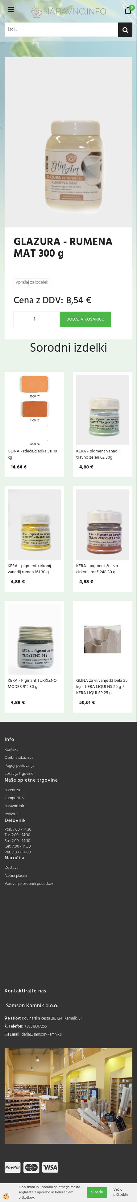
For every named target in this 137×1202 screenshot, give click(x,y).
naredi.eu (12, 790)
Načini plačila (16, 876)
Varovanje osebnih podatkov (29, 884)
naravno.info (15, 806)
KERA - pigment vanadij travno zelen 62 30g (97, 454)
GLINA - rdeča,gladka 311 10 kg (32, 454)
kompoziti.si (15, 798)
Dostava (12, 868)
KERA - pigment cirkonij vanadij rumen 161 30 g (29, 568)
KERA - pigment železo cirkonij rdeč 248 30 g (97, 568)
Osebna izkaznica (19, 757)
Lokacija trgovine (19, 774)
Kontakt (11, 749)
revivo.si (11, 814)
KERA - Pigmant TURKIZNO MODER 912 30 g (32, 683)
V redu (97, 1192)
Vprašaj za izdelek (31, 282)
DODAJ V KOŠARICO (85, 319)
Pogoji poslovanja (19, 765)
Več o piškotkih (120, 1192)
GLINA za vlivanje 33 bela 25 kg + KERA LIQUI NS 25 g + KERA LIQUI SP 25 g (101, 686)
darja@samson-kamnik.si (42, 1034)
